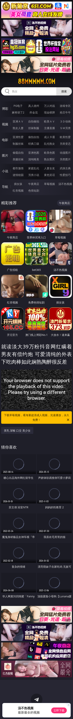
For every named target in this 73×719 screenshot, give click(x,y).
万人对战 (49, 106)
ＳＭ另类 (65, 128)
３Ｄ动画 (65, 121)
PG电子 (18, 106)
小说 (5, 171)
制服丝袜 (18, 143)
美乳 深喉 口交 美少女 (17, 430)
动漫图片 (65, 152)
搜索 (64, 91)
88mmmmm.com (36, 81)
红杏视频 (18, 190)
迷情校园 (18, 175)
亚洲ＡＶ (18, 121)
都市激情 (18, 168)
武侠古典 (65, 168)
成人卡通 (49, 137)
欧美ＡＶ (49, 121)
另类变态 (65, 143)
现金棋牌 (49, 112)
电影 (5, 140)
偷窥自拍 (18, 152)
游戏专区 (65, 106)
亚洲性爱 (18, 137)
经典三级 (33, 143)
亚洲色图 (33, 152)
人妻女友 (49, 168)
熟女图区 (49, 159)
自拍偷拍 (33, 121)
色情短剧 (33, 190)
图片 (5, 155)
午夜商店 (33, 184)
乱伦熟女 (49, 143)
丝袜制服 (33, 128)
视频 (5, 124)
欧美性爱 (65, 137)
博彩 (5, 108)
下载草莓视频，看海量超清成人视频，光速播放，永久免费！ (37, 417)
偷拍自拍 (33, 137)
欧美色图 (49, 152)
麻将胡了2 (18, 112)
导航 (5, 187)
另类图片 (65, 159)
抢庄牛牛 (65, 112)
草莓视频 (49, 184)
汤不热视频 (65, 184)
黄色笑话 (49, 175)
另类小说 (33, 175)
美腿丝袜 (18, 159)
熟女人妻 (18, 128)
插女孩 (18, 184)
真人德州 (33, 106)
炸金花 (34, 112)
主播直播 (49, 128)
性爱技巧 (65, 175)
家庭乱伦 (33, 168)
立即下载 (59, 710)
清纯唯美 (33, 159)
